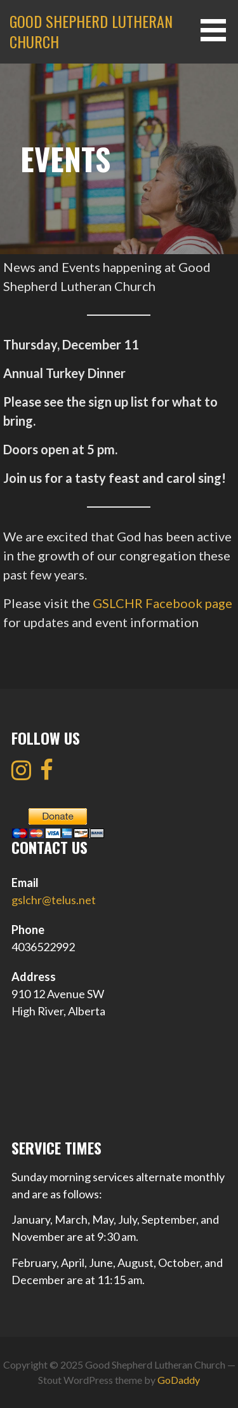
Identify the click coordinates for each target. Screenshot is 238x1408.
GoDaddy (178, 1380)
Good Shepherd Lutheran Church (91, 31)
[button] (217, 30)
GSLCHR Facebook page (162, 603)
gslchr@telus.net (53, 900)
